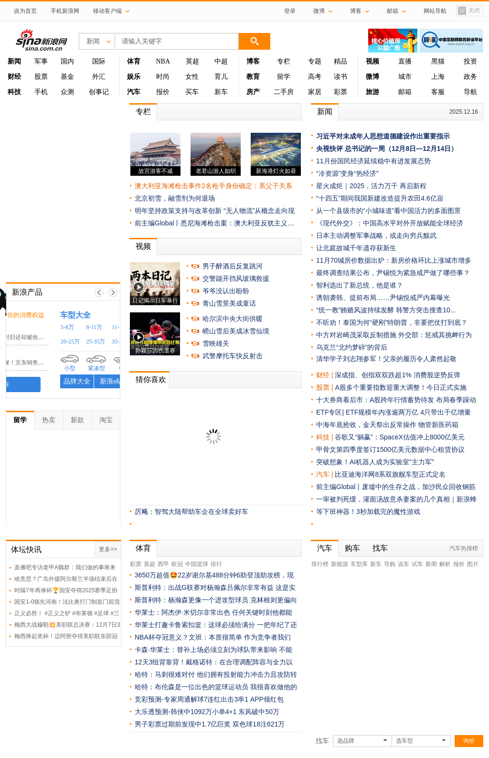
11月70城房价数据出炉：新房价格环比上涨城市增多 (393, 260)
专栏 (283, 61)
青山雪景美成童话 (229, 303)
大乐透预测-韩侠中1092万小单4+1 (186, 711)
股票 (41, 76)
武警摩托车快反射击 (232, 356)
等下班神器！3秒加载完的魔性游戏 (368, 511)
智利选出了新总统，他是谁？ (359, 285)
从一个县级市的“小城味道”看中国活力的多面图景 (388, 210)
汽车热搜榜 (463, 548)
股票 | (325, 387)
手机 (41, 92)
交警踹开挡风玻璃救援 (235, 278)
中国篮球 (196, 564)
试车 (417, 564)
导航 (470, 92)
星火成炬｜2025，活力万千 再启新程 (371, 186)
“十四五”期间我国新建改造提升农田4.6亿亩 (380, 198)
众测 (67, 92)
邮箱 (405, 92)
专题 (314, 61)
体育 (143, 548)
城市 (405, 76)
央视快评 (329, 148)
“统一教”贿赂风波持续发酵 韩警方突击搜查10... (386, 310)
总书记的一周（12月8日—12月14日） (401, 148)
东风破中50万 (258, 711)
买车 (192, 92)
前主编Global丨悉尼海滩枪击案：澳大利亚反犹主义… (214, 223)
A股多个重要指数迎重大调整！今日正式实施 (400, 387)
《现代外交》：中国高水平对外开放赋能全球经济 (389, 223)
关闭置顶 (468, 11)
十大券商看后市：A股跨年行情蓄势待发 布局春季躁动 (396, 400)
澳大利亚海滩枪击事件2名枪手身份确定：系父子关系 (213, 186)
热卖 (48, 420)
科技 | (325, 437)
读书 (340, 76)
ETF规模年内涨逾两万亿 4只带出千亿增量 (408, 412)
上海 (438, 76)
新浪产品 (27, 292)
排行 (216, 564)
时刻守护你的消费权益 (79, 315)
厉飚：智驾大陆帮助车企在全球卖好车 (191, 511)
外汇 (99, 76)
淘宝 (106, 420)
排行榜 (320, 564)
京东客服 (25, 353)
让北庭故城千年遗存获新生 (356, 248)
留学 (283, 76)
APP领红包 (267, 699)
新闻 (324, 111)
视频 (143, 246)
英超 (192, 61)
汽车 (323, 474)
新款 (77, 420)
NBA (163, 61)
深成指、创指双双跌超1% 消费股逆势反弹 (397, 375)
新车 (221, 92)
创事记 (99, 92)
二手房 (284, 92)
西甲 (163, 564)
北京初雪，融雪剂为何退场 (175, 198)
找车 (380, 548)
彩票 (340, 92)
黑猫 (438, 61)
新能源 (339, 564)
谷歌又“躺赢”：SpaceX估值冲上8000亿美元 (400, 437)
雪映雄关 (215, 343)
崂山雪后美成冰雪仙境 (235, 331)
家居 (314, 92)
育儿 (221, 76)
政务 (470, 76)
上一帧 (99, 292)
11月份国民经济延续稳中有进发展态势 (373, 161)
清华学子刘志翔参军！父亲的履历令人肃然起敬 (386, 359)
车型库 (359, 564)
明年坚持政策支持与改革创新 (178, 210)
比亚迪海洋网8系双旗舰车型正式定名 (390, 474)
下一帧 (112, 292)
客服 (438, 92)
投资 (470, 61)
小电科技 (25, 327)
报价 (163, 92)
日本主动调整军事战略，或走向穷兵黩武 (376, 235)
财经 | (325, 375)
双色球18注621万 (259, 724)
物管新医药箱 (438, 424)
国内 (67, 61)
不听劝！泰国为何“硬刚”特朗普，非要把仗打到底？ (392, 322)
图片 (472, 564)
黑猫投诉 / (29, 314)
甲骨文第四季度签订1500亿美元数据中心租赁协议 (390, 449)
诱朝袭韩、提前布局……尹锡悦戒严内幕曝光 (383, 297)
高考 (314, 76)
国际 (99, 61)
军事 (41, 61)
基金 (67, 76)
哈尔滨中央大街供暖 (232, 318)
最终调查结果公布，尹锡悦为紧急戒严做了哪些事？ (393, 273)
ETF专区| (331, 412)
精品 (340, 61)
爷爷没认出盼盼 (225, 291)
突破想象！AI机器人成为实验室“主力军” (375, 462)
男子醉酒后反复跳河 (232, 266)
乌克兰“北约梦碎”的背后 (351, 347)
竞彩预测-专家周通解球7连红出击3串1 (191, 699)
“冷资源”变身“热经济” (347, 173)
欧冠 (177, 564)
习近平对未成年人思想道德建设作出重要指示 (383, 136)
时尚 (163, 76)
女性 (192, 76)
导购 (389, 564)
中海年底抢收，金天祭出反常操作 (366, 424)
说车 (403, 564)
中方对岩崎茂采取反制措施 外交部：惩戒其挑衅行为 (394, 335)
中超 (221, 61)
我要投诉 (63, 384)
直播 (405, 61)
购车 (352, 548)
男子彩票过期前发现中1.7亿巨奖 (183, 724)
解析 (445, 564)
